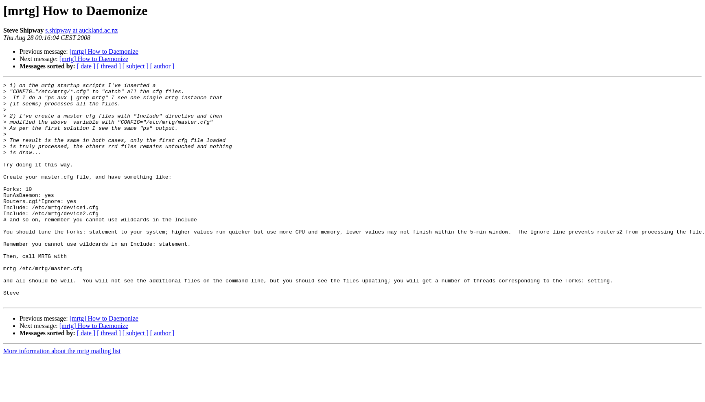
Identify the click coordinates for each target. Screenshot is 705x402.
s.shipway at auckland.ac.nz (81, 30)
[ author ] (162, 66)
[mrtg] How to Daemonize (104, 51)
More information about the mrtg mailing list (61, 394)
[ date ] (86, 66)
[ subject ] (136, 66)
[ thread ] (109, 66)
